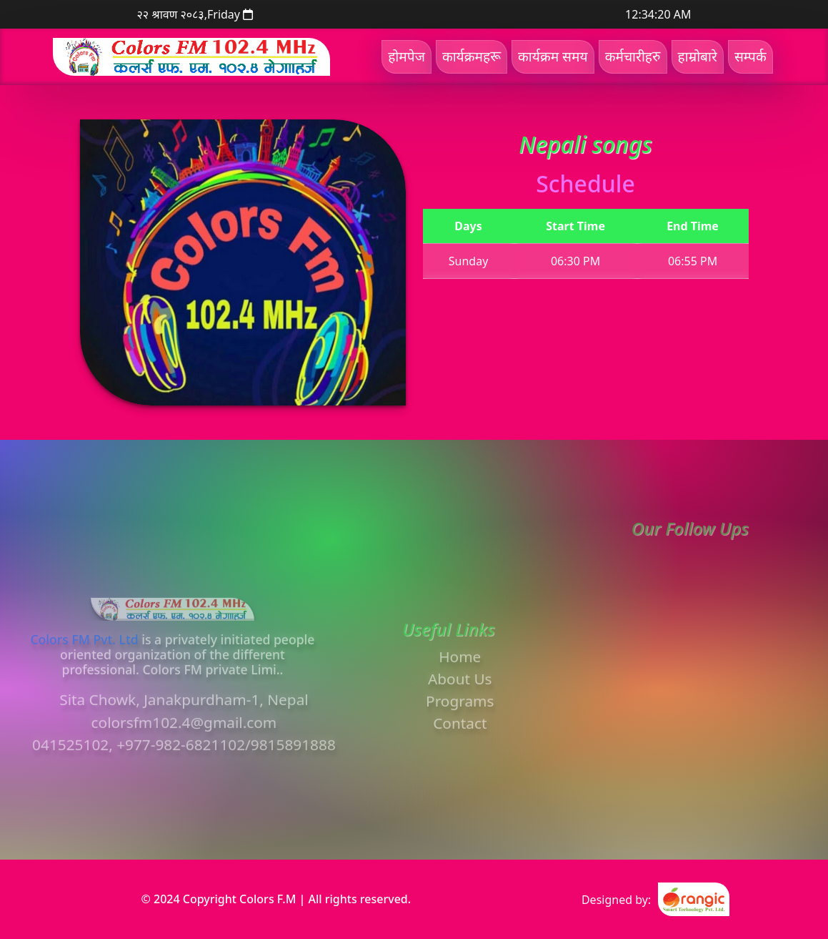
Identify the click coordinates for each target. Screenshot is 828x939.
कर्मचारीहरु (633, 56)
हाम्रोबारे (697, 56)
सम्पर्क (750, 56)
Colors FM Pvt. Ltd (84, 671)
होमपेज (406, 56)
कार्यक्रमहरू (471, 56)
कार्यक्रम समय (553, 56)
